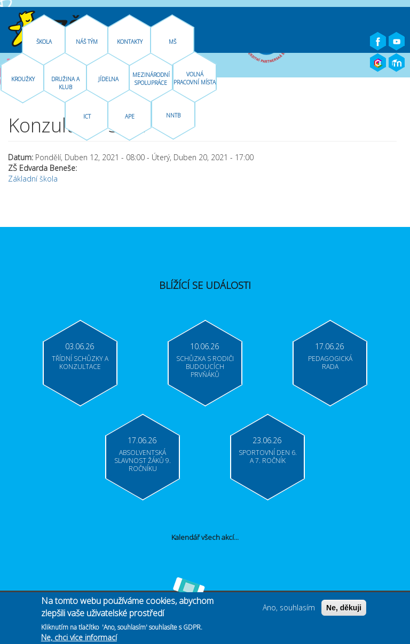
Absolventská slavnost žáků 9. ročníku (142, 460)
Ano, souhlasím (289, 610)
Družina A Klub (65, 83)
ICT (87, 116)
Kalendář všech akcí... (205, 537)
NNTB (173, 115)
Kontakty (130, 41)
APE (130, 116)
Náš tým (87, 41)
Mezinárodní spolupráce (151, 79)
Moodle (397, 63)
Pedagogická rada (330, 362)
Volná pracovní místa (195, 78)
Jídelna (108, 79)
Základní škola (33, 179)
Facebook (378, 41)
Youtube (397, 41)
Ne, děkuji (343, 610)
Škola (44, 41)
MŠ (172, 41)
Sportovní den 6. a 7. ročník (268, 456)
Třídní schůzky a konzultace (80, 362)
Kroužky (23, 79)
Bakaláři (378, 63)
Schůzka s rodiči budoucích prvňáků (205, 366)
